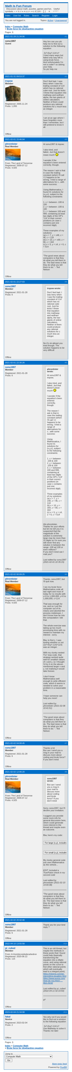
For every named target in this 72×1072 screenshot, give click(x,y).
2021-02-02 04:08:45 (15, 743)
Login (55, 15)
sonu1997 (10, 286)
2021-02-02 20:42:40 (15, 920)
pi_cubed (10, 948)
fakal (7, 1016)
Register (46, 15)
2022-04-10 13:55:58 (15, 943)
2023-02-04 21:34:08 (15, 1012)
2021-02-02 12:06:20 (15, 772)
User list (17, 15)
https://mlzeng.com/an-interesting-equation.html (54, 975)
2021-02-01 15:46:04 (15, 139)
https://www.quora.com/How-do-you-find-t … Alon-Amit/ (54, 980)
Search (35, 15)
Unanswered (61, 20)
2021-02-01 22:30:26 (15, 362)
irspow (9, 81)
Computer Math (20, 26)
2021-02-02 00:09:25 (15, 574)
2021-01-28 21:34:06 (15, 36)
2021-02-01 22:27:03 (15, 282)
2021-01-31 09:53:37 (15, 76)
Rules (26, 15)
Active (50, 20)
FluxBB (63, 1067)
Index (7, 15)
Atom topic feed (59, 1064)
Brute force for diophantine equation (25, 29)
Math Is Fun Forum (18, 5)
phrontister (11, 144)
